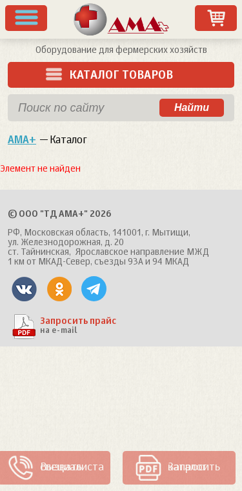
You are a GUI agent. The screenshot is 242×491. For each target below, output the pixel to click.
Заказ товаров (216, 18)
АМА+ (22, 140)
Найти (191, 107)
